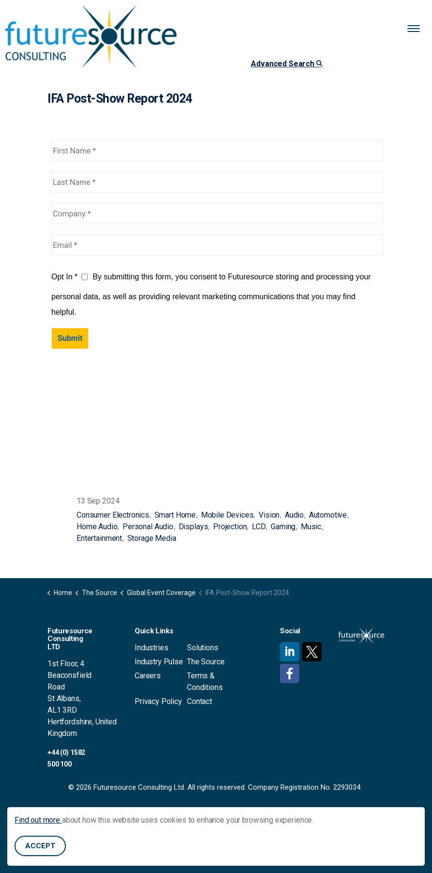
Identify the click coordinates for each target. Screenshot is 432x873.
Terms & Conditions (205, 681)
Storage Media (151, 538)
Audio (294, 515)
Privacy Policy (158, 701)
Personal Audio (148, 526)
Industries (152, 647)
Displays (193, 526)
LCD (259, 526)
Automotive (328, 515)
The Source (206, 661)
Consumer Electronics (113, 515)
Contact (199, 701)
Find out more (38, 820)
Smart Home (175, 515)
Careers (148, 675)
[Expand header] (417, 29)
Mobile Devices (227, 515)
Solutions (202, 647)
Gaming (283, 526)
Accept (40, 846)
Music (311, 526)
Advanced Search (286, 63)
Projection (230, 526)
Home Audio (97, 526)
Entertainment (99, 538)
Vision (269, 515)
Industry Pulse (159, 661)
